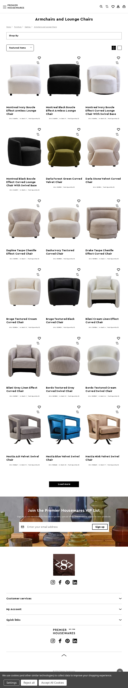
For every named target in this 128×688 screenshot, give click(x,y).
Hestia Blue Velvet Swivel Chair (63, 458)
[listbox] (20, 48)
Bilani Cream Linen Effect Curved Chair (102, 321)
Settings (11, 682)
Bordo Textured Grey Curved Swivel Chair (60, 389)
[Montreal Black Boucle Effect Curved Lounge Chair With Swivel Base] (24, 152)
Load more (64, 484)
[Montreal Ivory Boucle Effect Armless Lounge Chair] (24, 80)
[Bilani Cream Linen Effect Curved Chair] (103, 292)
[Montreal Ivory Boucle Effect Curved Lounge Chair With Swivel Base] (103, 80)
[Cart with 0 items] (123, 6)
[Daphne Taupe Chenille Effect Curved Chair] (24, 223)
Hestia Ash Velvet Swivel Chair (22, 458)
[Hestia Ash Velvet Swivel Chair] (24, 429)
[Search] (101, 6)
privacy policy (84, 535)
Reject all (29, 682)
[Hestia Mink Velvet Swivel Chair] (103, 429)
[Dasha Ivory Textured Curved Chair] (64, 223)
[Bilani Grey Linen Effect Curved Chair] (24, 360)
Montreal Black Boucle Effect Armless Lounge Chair (61, 110)
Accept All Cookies (52, 682)
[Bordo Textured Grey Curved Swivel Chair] (64, 360)
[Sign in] (118, 6)
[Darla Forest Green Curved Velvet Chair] (64, 152)
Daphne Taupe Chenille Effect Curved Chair (21, 252)
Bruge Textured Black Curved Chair (60, 321)
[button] (64, 35)
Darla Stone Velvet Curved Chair (103, 180)
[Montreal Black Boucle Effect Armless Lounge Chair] (64, 80)
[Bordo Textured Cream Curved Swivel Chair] (103, 360)
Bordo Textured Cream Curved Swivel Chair (101, 389)
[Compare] (107, 6)
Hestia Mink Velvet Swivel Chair (102, 458)
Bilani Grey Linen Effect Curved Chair (21, 389)
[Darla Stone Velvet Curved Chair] (103, 152)
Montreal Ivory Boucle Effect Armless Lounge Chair (21, 110)
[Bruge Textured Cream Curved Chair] (24, 292)
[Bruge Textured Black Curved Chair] (64, 292)
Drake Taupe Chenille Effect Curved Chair (100, 252)
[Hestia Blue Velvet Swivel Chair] (64, 429)
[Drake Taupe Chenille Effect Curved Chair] (103, 223)
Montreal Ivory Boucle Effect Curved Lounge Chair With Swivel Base (101, 110)
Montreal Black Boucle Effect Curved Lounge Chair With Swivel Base (21, 182)
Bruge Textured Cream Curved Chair (21, 321)
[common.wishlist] (113, 6)
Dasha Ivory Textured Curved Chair (60, 252)
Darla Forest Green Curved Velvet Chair (64, 180)
